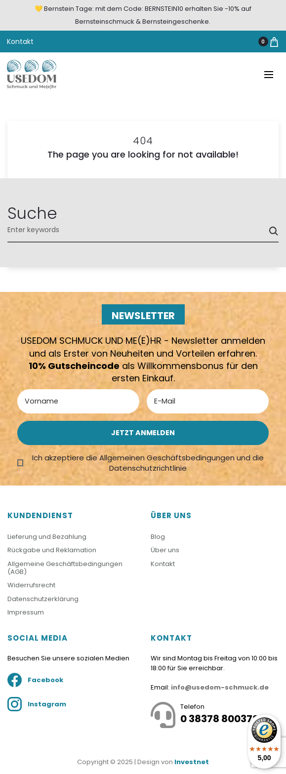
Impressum (25, 612)
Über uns (165, 550)
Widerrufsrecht (31, 585)
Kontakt (20, 41)
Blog (158, 536)
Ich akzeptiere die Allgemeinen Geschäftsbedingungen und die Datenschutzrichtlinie (148, 462)
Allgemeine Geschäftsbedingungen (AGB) (65, 567)
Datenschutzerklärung (43, 599)
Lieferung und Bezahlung (46, 536)
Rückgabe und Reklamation (51, 550)
